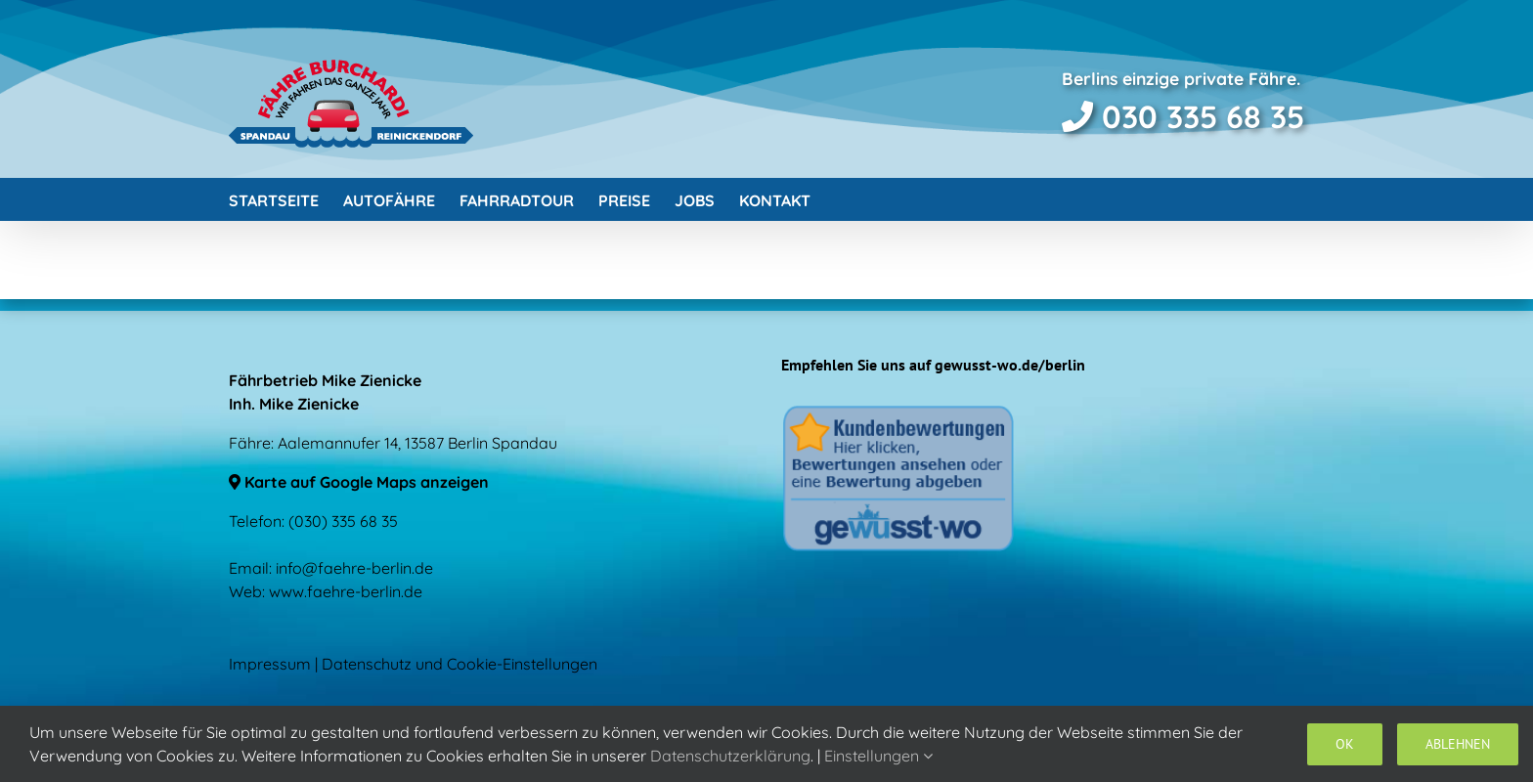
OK (1345, 744)
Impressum (270, 663)
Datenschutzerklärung (730, 755)
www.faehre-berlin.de (345, 591)
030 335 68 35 (1183, 116)
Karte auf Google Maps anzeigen (359, 482)
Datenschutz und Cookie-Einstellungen (459, 663)
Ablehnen (1457, 744)
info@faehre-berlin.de (354, 568)
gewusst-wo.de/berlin (1010, 364)
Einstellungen (878, 755)
